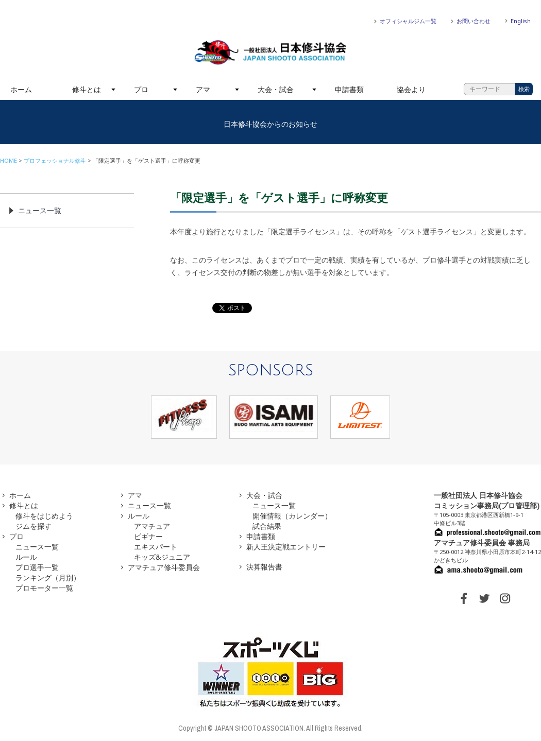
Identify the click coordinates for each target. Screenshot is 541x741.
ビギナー (148, 536)
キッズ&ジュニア (162, 557)
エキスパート (155, 547)
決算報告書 (264, 567)
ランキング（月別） (47, 577)
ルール (26, 557)
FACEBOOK (463, 598)
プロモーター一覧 (44, 588)
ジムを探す (33, 526)
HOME (8, 160)
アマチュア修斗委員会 (164, 567)
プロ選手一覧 (37, 567)
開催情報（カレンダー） (292, 516)
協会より (411, 89)
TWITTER (484, 598)
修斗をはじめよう (44, 516)
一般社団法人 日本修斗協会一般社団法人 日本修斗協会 (270, 52)
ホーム (21, 89)
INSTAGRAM (505, 598)
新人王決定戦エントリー (286, 547)
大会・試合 (276, 89)
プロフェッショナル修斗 (55, 160)
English (521, 21)
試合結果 (266, 526)
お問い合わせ (474, 21)
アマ (203, 89)
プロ (141, 89)
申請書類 (349, 89)
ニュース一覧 (39, 210)
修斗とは (86, 89)
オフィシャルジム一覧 (408, 21)
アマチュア (152, 526)
